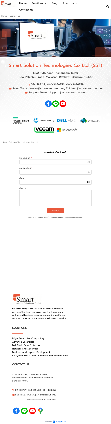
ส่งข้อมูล (55, 210)
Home (4, 15)
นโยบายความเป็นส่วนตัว (69, 217)
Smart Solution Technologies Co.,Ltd (20, 142)
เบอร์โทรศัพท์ (25, 168)
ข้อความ (22, 188)
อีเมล (22, 178)
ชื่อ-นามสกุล (25, 158)
